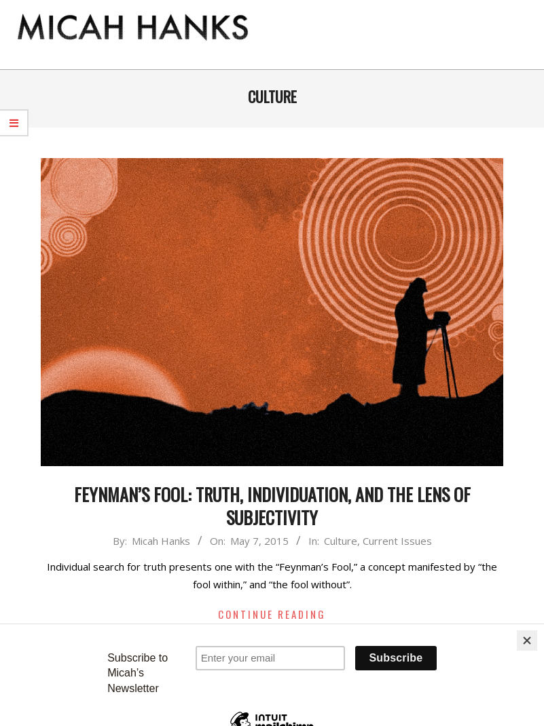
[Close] (527, 640)
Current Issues (397, 541)
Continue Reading (272, 614)
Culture (340, 541)
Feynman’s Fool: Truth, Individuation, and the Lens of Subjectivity (272, 506)
